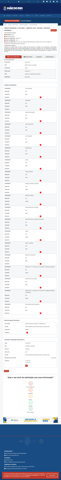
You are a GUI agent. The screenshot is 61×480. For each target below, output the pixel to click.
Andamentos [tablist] (50, 56)
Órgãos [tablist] (39, 56)
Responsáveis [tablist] (28, 56)
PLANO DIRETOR (15, 15)
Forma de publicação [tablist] (13, 56)
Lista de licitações (33, 24)
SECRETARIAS (27, 15)
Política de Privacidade (31, 475)
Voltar (6, 371)
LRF (32, 15)
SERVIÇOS (37, 15)
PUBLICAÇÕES (49, 15)
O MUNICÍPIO (21, 15)
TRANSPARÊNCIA (42, 15)
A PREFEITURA (8, 15)
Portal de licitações (23, 24)
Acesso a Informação (13, 24)
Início (5, 24)
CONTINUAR (52, 475)
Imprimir (53, 30)
